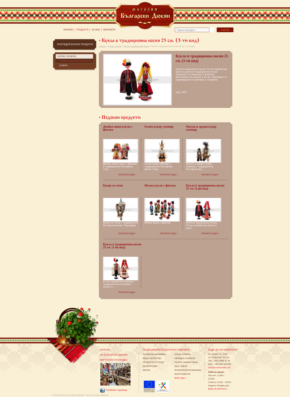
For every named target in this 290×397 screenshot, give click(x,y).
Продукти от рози (153, 362)
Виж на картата (217, 389)
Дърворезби (150, 366)
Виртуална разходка (113, 359)
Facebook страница (113, 390)
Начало (68, 29)
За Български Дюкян (113, 354)
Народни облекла (184, 358)
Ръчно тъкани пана (186, 362)
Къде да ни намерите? (223, 349)
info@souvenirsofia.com (219, 367)
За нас (96, 29)
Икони (146, 370)
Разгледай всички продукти (75, 44)
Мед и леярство (152, 358)
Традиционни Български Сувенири (166, 349)
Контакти (109, 29)
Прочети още (126, 174)
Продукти (82, 29)
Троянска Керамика (154, 354)
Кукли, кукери (114, 46)
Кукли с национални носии (136, 46)
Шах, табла (180, 366)
